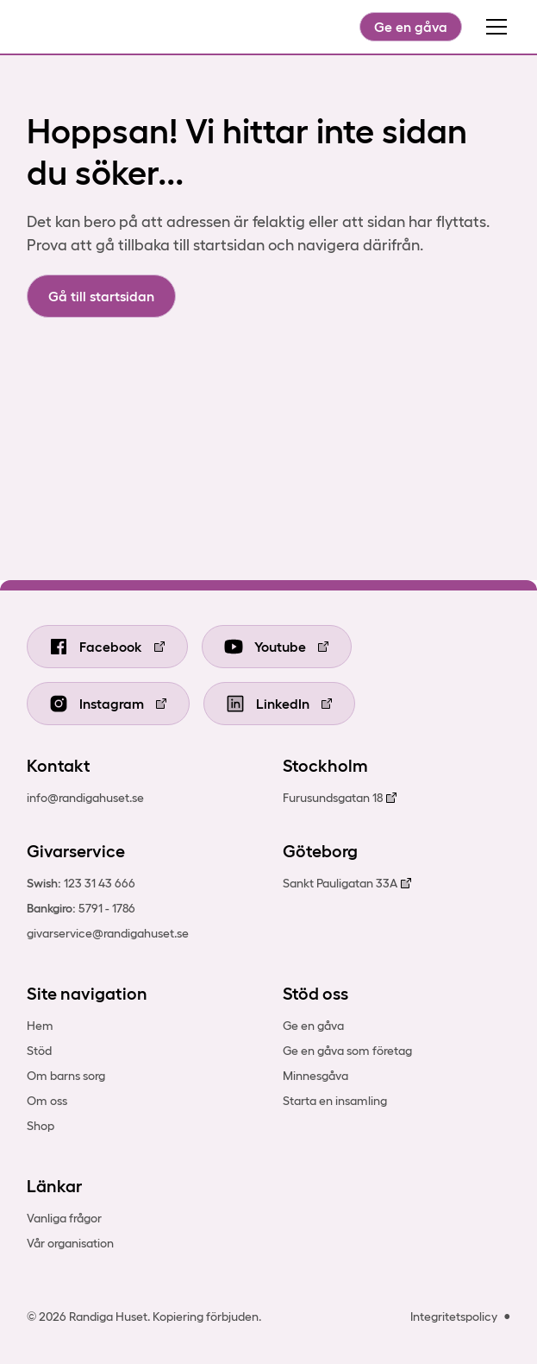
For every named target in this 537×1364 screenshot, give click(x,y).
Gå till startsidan (101, 296)
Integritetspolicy (453, 1316)
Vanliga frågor (64, 1218)
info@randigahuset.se (85, 798)
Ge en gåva (410, 27)
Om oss (47, 1101)
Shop (40, 1126)
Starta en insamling (335, 1101)
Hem (40, 1025)
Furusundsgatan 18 (333, 798)
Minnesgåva (315, 1076)
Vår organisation (70, 1243)
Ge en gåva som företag (347, 1051)
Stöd (39, 1051)
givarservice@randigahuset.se (108, 933)
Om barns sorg (66, 1076)
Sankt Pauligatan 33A (340, 883)
